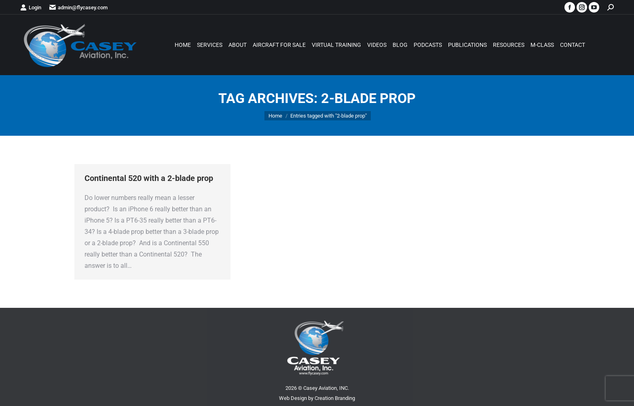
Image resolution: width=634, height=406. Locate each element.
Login (30, 7)
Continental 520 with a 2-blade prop (149, 178)
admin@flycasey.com (78, 7)
